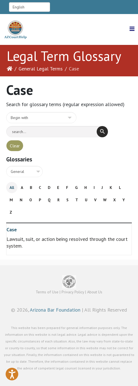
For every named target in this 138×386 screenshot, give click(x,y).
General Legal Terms (41, 68)
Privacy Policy (73, 291)
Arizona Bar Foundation (55, 310)
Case (11, 229)
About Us (94, 291)
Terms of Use (47, 291)
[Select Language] (29, 7)
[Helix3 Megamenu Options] (132, 29)
